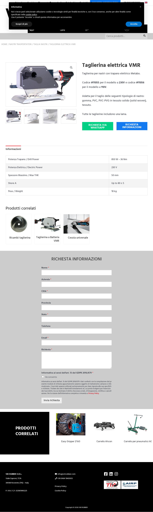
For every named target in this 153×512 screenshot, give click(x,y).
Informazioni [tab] (13, 149)
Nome (45, 268)
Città (44, 291)
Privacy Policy (93, 393)
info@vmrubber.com (65, 474)
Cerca (144, 36)
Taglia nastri (40, 44)
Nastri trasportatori (20, 44)
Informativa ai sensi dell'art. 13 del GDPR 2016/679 (67, 373)
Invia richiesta (52, 400)
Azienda (46, 279)
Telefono (45, 326)
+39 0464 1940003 (64, 478)
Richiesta (46, 349)
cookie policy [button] (31, 14)
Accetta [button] (133, 24)
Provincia (46, 303)
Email (44, 338)
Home (4, 44)
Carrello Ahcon (106, 441)
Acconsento (51, 377)
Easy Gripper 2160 (72, 441)
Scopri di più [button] (22, 24)
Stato (44, 314)
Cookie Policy (60, 491)
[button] (71, 67)
